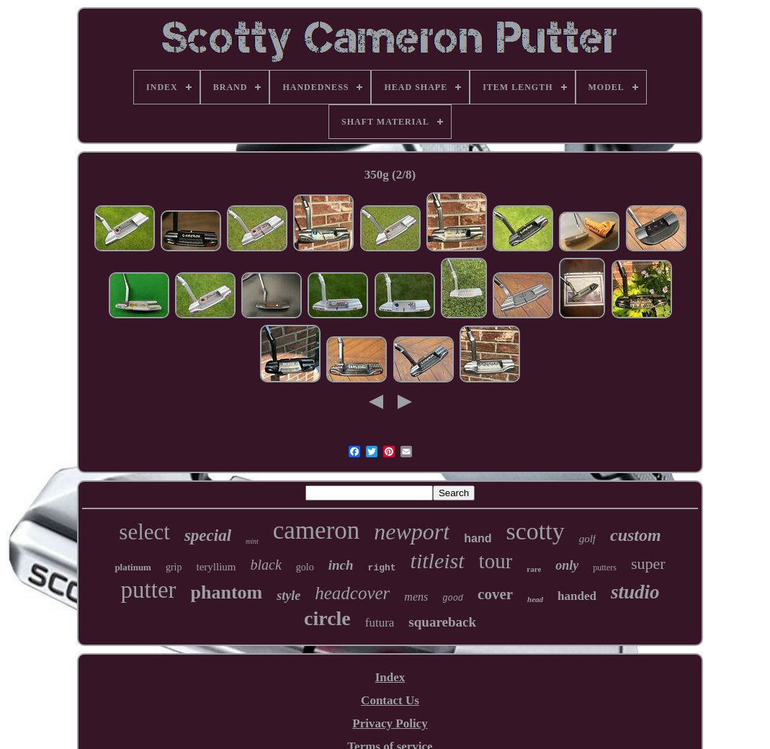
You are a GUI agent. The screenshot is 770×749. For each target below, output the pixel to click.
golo (305, 567)
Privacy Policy (389, 723)
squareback (442, 621)
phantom (227, 592)
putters (605, 567)
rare (534, 569)
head (535, 599)
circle (327, 618)
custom (635, 535)
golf (587, 538)
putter (148, 590)
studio (635, 592)
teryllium (216, 567)
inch (341, 565)
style (288, 595)
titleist (438, 561)
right (382, 567)
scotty (535, 531)
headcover (352, 593)
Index (390, 677)
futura (380, 622)
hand (477, 538)
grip (174, 567)
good (452, 598)
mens (416, 597)
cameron (316, 530)
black (266, 565)
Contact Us (390, 700)
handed (577, 596)
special (207, 535)
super (648, 564)
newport (411, 531)
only (566, 565)
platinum (133, 567)
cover (495, 594)
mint (252, 541)
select (144, 531)
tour (496, 561)
